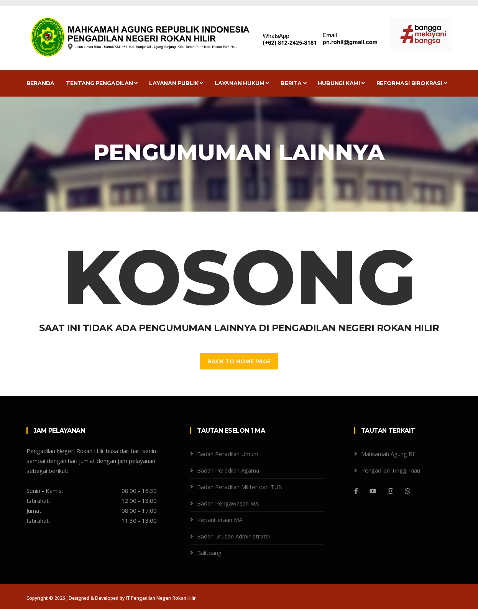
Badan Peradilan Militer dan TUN (240, 487)
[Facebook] (356, 491)
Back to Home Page (239, 361)
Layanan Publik (176, 83)
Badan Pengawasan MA (228, 503)
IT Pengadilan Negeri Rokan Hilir (161, 598)
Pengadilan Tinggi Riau (390, 470)
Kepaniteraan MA (219, 520)
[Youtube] (373, 491)
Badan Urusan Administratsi (233, 536)
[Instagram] (390, 491)
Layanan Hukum (242, 83)
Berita (293, 83)
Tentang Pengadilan (102, 83)
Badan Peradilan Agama (228, 470)
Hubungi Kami (341, 83)
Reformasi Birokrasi (411, 83)
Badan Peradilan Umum (227, 454)
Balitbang (209, 552)
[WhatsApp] (407, 491)
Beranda (40, 83)
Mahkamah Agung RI (387, 454)
